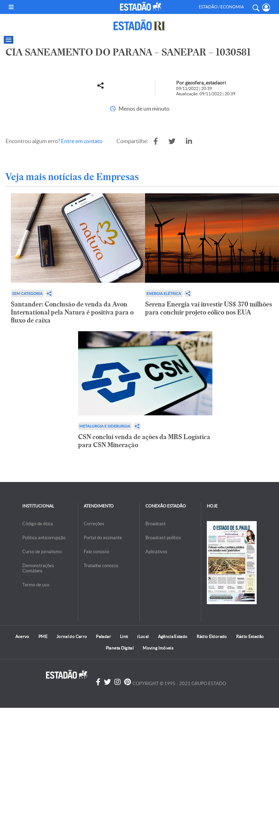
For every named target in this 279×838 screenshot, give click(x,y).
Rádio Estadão (250, 636)
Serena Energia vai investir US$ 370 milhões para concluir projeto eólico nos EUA (208, 308)
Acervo (22, 636)
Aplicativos (156, 551)
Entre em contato (82, 141)
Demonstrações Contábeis (38, 568)
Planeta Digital (120, 648)
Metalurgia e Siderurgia (105, 426)
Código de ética (37, 523)
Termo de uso (35, 584)
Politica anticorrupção (44, 537)
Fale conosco (96, 551)
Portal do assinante (103, 537)
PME (42, 636)
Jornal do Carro (71, 636)
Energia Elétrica (163, 293)
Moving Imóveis (158, 648)
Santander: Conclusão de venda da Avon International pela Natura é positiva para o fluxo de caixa (72, 312)
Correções (94, 523)
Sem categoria (27, 293)
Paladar (103, 636)
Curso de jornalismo (42, 551)
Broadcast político (163, 537)
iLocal (143, 636)
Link (124, 636)
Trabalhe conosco (101, 565)
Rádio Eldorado (212, 636)
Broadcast (155, 523)
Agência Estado (173, 636)
